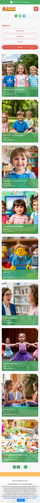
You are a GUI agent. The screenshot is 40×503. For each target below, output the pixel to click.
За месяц (20, 42)
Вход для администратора (20, 480)
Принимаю (20, 500)
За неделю (20, 36)
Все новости (20, 31)
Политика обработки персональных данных (20, 484)
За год (20, 47)
